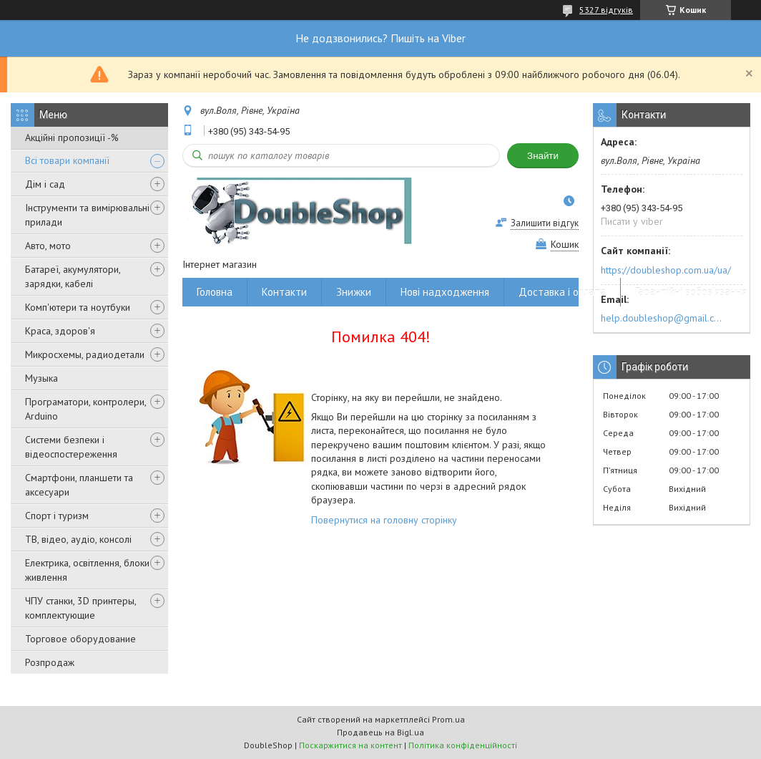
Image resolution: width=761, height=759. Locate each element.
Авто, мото (48, 245)
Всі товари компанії (67, 160)
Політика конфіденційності (462, 745)
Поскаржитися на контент (350, 745)
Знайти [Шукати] (543, 155)
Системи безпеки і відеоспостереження (71, 446)
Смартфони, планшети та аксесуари (79, 484)
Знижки (353, 291)
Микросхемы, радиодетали (84, 354)
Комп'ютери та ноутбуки (77, 307)
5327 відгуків (606, 9)
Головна (214, 291)
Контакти (284, 291)
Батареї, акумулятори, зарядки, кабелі (72, 276)
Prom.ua (448, 719)
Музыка (41, 378)
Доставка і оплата (562, 291)
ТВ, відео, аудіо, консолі (78, 539)
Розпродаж (49, 662)
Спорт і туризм (57, 515)
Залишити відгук (545, 223)
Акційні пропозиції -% (72, 137)
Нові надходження (445, 291)
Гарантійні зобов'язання (691, 291)
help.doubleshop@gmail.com (663, 317)
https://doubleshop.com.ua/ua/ (666, 270)
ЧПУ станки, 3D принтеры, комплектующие (80, 608)
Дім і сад (45, 184)
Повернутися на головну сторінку (384, 519)
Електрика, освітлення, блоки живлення (87, 570)
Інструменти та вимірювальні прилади (87, 214)
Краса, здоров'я (60, 330)
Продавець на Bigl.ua (380, 732)
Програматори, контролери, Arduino (85, 408)
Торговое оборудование (80, 638)
